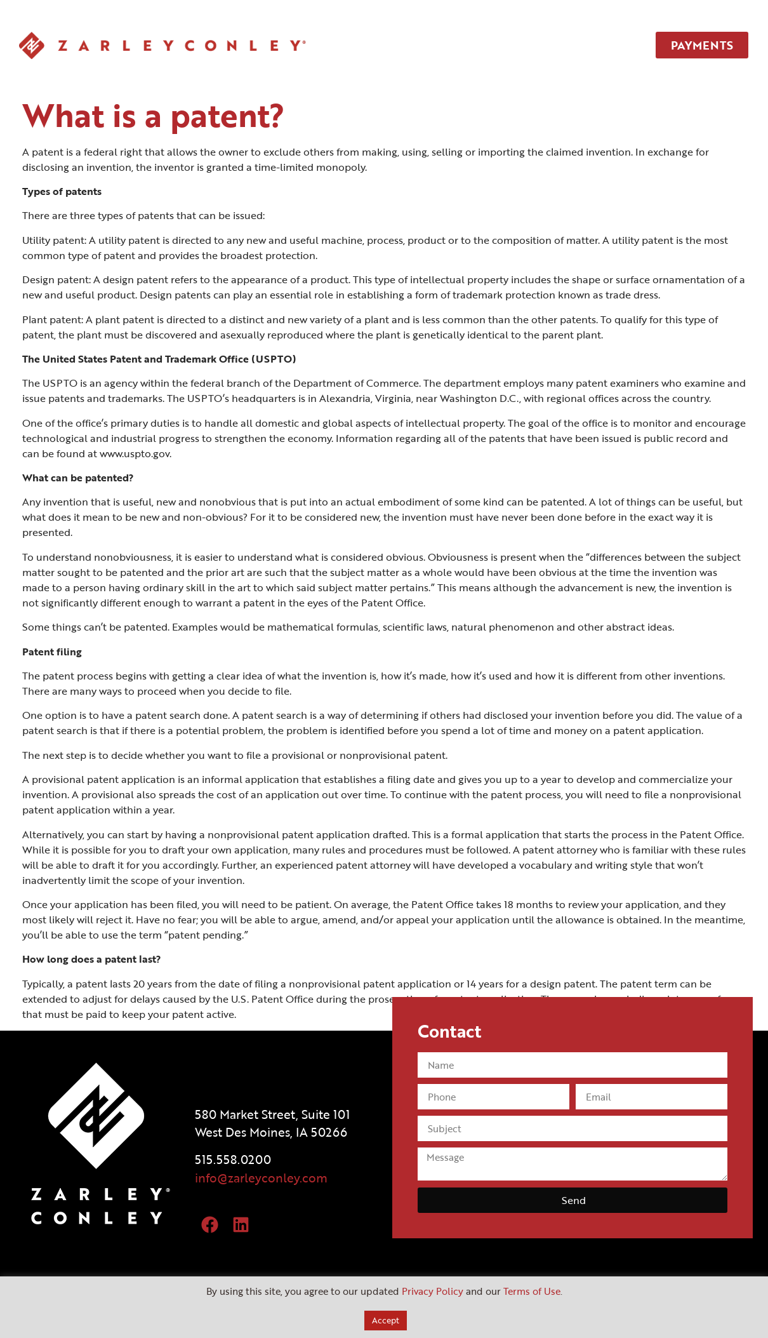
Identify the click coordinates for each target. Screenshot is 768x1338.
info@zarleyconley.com (261, 1177)
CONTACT (577, 45)
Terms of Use (531, 1291)
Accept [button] (385, 1320)
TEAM (507, 45)
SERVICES (438, 45)
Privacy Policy (432, 1291)
